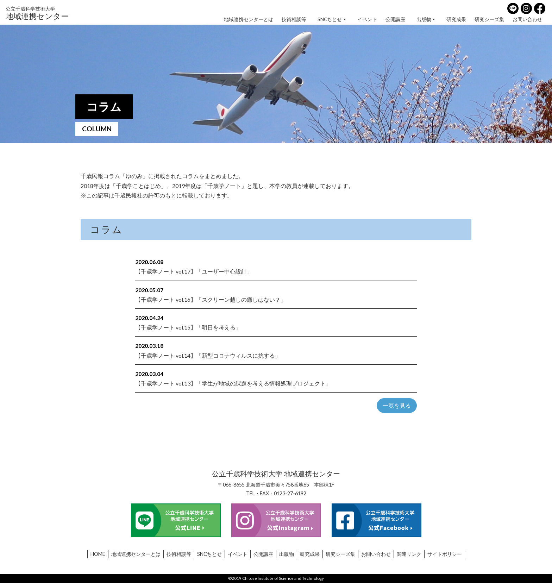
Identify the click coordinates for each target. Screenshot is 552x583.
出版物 (423, 19)
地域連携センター (37, 12)
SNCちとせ (330, 19)
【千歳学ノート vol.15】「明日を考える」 (188, 327)
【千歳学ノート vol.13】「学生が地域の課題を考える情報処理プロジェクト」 (233, 383)
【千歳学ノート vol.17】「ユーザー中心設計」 (193, 271)
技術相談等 (294, 19)
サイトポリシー (444, 554)
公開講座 (395, 19)
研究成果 (456, 19)
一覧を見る (397, 405)
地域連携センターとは (248, 19)
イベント (367, 19)
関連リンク (409, 554)
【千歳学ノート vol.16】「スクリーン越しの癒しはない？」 (210, 299)
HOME (97, 554)
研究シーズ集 (489, 19)
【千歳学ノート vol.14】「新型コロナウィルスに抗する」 (208, 355)
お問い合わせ (527, 19)
